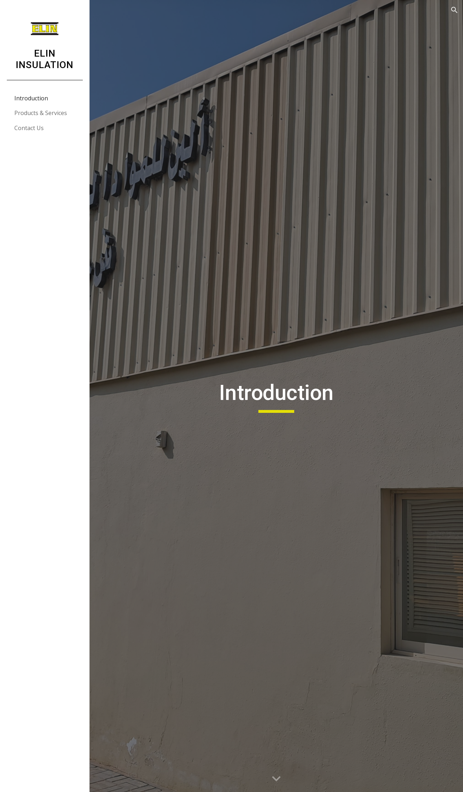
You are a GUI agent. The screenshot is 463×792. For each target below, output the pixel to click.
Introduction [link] (31, 98)
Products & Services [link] (40, 113)
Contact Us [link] (29, 128)
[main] (276, 396)
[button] (454, 10)
